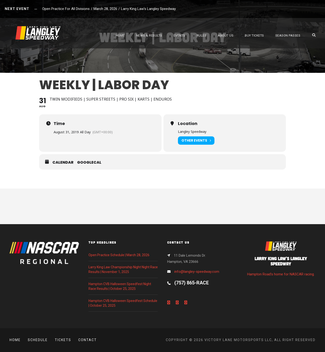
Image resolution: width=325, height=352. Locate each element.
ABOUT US (225, 35)
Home (15, 340)
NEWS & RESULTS (149, 35)
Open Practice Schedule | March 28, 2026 (118, 255)
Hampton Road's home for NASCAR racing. (281, 260)
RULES (202, 35)
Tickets (63, 340)
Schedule (38, 340)
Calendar (63, 162)
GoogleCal (89, 162)
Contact (87, 340)
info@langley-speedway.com (196, 271)
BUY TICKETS (254, 35)
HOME (120, 35)
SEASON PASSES (288, 35)
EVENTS (179, 35)
